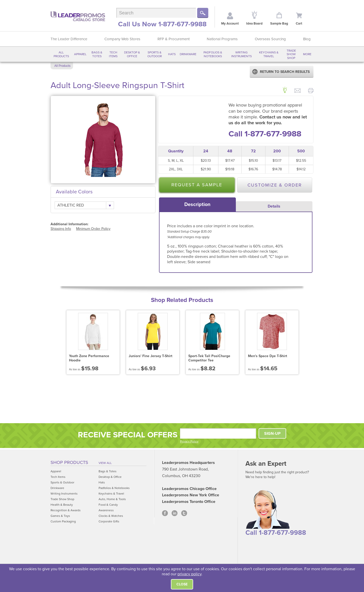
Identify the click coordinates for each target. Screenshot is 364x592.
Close (182, 584)
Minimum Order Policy (93, 229)
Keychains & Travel (269, 54)
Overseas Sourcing (270, 39)
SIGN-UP (272, 433)
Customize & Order (274, 185)
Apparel (80, 54)
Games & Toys (60, 516)
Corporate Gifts (109, 521)
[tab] (197, 204)
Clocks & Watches (111, 516)
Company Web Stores (122, 39)
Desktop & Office (132, 54)
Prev (53, 343)
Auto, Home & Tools (112, 499)
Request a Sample (196, 185)
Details (274, 206)
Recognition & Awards (66, 510)
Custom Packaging (63, 521)
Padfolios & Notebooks (212, 54)
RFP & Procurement (173, 39)
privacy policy (189, 574)
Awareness (106, 510)
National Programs (222, 39)
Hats (172, 54)
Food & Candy (108, 504)
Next (311, 343)
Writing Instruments (241, 54)
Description (197, 204)
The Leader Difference (69, 39)
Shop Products (69, 462)
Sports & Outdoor (154, 54)
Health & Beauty (62, 504)
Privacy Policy (189, 441)
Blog (307, 39)
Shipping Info (61, 229)
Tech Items (113, 54)
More (307, 54)
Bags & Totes (97, 54)
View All (105, 463)
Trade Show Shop (291, 54)
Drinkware (188, 54)
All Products (61, 54)
